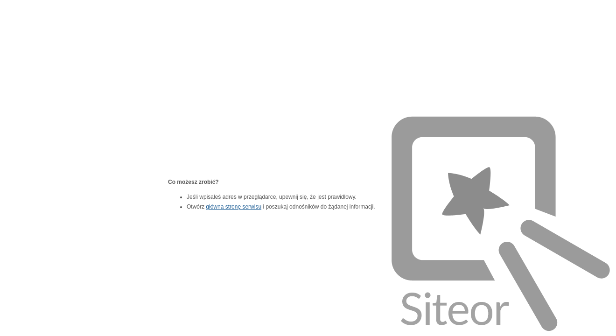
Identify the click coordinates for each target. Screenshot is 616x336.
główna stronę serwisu (233, 206)
